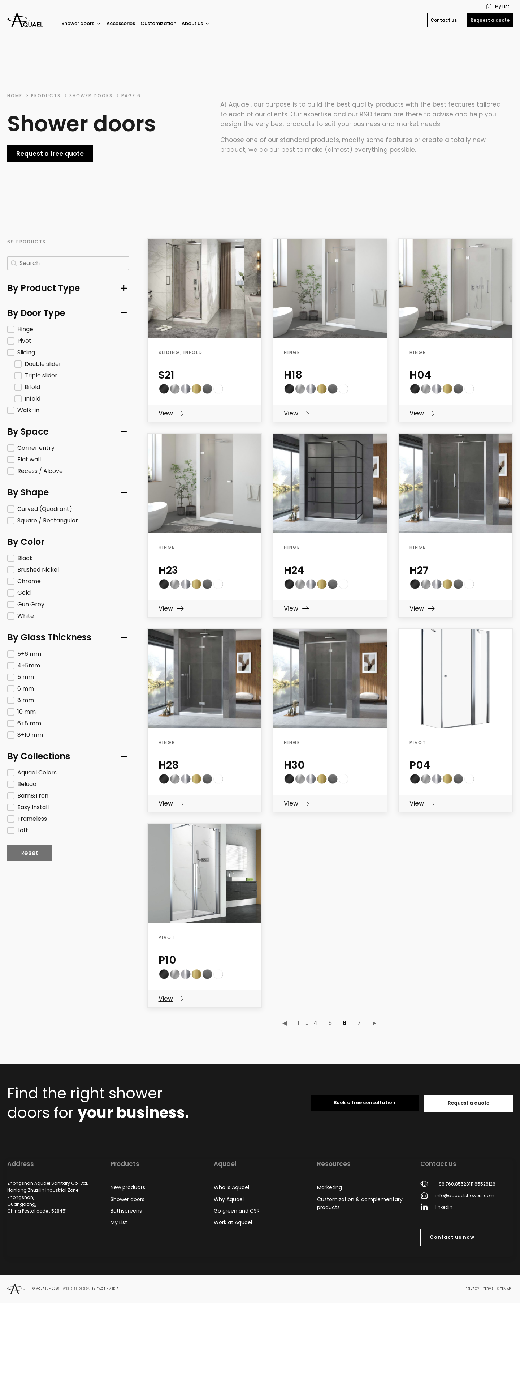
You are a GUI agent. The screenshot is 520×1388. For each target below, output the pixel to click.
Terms (488, 1289)
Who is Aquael (231, 1187)
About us (196, 23)
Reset (29, 852)
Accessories (121, 23)
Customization (158, 23)
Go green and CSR (237, 1210)
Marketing (329, 1187)
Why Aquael (229, 1199)
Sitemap (504, 1289)
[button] (498, 6)
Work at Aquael (233, 1222)
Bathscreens (126, 1210)
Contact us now (452, 1237)
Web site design (77, 1289)
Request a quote (490, 20)
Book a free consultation (364, 1102)
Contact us (443, 20)
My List (118, 1222)
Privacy (473, 1289)
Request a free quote (50, 153)
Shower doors (81, 23)
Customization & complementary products (360, 1203)
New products (127, 1187)
